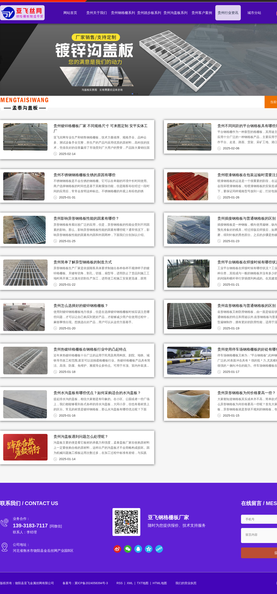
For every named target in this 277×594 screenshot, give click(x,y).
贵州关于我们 (96, 13)
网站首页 (70, 13)
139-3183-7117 (30, 525)
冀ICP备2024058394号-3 (91, 583)
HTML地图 (160, 583)
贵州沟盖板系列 (175, 13)
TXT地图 (142, 583)
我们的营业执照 (185, 583)
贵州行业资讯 (228, 13)
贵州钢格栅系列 (123, 13)
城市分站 (254, 13)
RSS (120, 583)
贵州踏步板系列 (149, 13)
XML (130, 583)
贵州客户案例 (202, 13)
